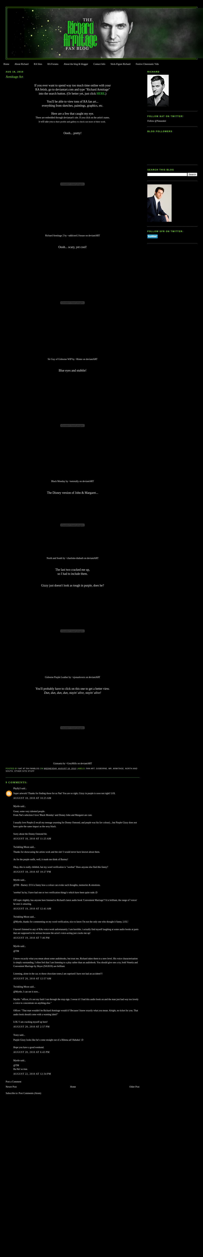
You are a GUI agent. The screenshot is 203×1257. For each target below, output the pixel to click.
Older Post (134, 1087)
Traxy (16, 1035)
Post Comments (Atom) (30, 1093)
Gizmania (57, 763)
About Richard (22, 64)
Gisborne (101, 768)
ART (97, 235)
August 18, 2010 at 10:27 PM (32, 872)
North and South (54, 558)
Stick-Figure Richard (120, 64)
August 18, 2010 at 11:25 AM (32, 838)
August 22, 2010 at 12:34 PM (32, 1074)
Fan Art (90, 768)
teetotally (74, 481)
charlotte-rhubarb (75, 558)
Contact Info (99, 64)
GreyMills (72, 763)
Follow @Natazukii (156, 121)
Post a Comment (13, 1081)
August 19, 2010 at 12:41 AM (32, 908)
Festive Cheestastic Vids (147, 64)
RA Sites (38, 64)
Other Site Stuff (24, 771)
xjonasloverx (79, 677)
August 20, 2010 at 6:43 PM (31, 1052)
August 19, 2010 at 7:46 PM (31, 938)
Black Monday (58, 481)
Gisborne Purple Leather (56, 677)
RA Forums (53, 64)
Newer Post (11, 1087)
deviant (91, 235)
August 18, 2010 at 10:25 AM (32, 798)
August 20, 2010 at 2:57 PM (31, 1026)
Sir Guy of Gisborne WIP (60, 359)
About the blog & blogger (76, 64)
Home (6, 64)
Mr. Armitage (116, 768)
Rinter (79, 359)
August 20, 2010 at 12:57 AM (32, 978)
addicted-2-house (77, 235)
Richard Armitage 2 (54, 235)
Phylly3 (17, 788)
